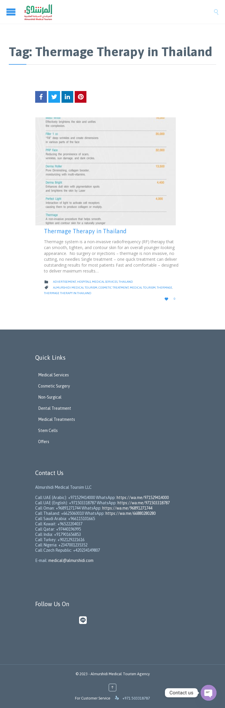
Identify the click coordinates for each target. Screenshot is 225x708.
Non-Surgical (50, 397)
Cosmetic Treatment (113, 287)
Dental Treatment (54, 408)
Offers (43, 441)
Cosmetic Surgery (54, 386)
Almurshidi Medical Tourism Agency (120, 674)
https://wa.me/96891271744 (127, 508)
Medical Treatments (56, 419)
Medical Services (104, 281)
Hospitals (84, 281)
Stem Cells (48, 430)
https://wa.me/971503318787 (143, 502)
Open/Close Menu (11, 12)
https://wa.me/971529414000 (142, 497)
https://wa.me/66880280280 (130, 513)
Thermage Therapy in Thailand (85, 231)
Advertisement (64, 281)
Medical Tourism (143, 287)
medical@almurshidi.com (70, 560)
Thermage (164, 287)
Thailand (126, 281)
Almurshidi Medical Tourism (75, 287)
